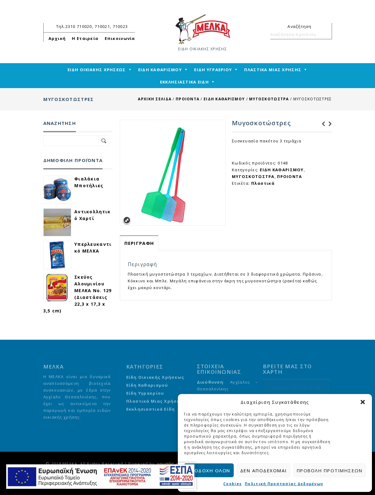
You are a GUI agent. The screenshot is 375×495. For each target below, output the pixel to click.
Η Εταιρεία (85, 38)
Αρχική (57, 38)
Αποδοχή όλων (208, 470)
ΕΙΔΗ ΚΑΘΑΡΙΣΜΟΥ (224, 99)
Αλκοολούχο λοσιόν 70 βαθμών (328, 124)
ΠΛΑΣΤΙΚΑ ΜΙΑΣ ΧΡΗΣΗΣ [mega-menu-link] (272, 69)
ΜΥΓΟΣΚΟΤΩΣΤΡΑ (269, 99)
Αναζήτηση (324, 34)
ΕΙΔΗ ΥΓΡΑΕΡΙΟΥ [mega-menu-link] (213, 69)
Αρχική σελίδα (154, 99)
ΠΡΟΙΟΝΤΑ (187, 99)
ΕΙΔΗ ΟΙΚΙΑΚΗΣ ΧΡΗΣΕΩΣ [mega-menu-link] (97, 69)
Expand (127, 220)
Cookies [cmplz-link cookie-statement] (232, 483)
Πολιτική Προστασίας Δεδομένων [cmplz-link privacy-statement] (284, 483)
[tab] (139, 242)
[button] (363, 402)
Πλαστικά (263, 183)
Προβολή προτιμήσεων (330, 470)
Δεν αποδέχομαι (263, 470)
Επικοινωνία (120, 38)
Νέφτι (321, 124)
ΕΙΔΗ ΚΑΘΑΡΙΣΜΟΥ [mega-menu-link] (160, 69)
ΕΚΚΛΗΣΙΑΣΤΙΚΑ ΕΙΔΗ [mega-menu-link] (184, 82)
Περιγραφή (139, 243)
